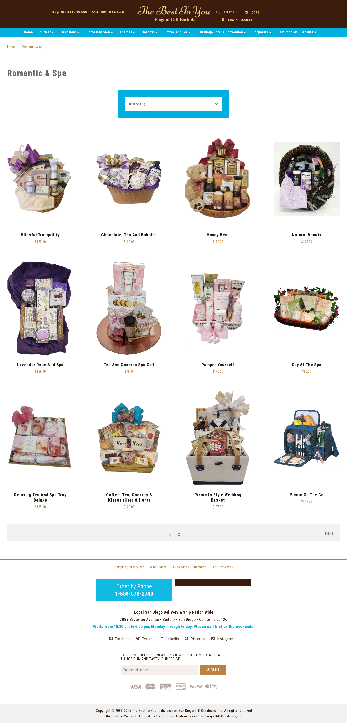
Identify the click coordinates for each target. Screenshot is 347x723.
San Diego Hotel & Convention (220, 32)
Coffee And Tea (176, 32)
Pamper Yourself (217, 364)
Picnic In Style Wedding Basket (217, 497)
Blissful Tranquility (40, 234)
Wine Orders (158, 567)
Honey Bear (218, 234)
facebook (119, 638)
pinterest (195, 638)
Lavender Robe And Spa (40, 364)
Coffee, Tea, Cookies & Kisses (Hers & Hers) (129, 497)
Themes (126, 32)
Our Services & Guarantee (189, 567)
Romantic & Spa (33, 47)
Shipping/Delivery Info (129, 567)
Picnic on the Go (306, 494)
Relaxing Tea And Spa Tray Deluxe (40, 497)
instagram (222, 638)
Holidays (148, 32)
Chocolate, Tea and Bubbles (129, 234)
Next (332, 533)
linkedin (169, 638)
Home (28, 32)
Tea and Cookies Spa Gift (129, 364)
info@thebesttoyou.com (69, 12)
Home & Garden (98, 32)
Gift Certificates (222, 567)
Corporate (260, 32)
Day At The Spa (307, 364)
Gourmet (44, 32)
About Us (309, 32)
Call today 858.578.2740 (108, 12)
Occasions (68, 32)
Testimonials (288, 32)
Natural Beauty (306, 234)
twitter (145, 638)
